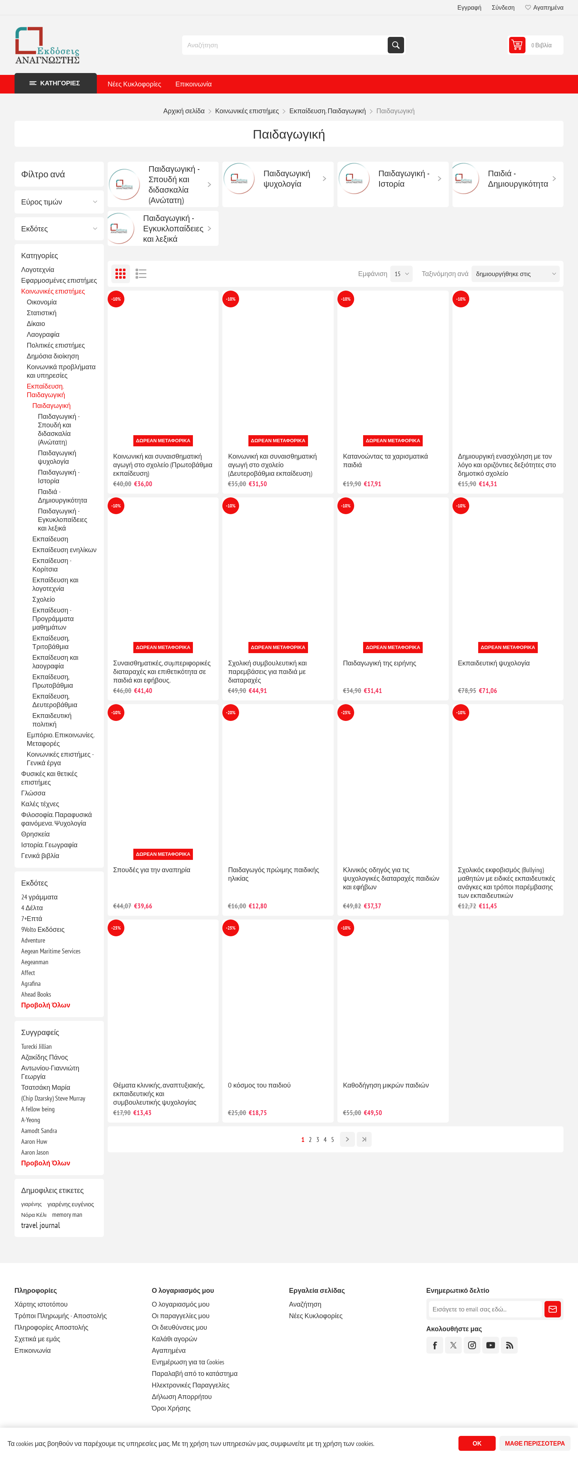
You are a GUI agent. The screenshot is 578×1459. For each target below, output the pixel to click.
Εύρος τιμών (41, 202)
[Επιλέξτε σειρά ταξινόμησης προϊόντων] (515, 274)
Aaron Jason (35, 1152)
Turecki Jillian (36, 1046)
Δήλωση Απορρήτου (182, 1396)
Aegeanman (34, 962)
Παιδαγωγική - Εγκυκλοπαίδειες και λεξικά (63, 519)
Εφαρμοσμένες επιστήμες (59, 280)
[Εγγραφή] (485, 1309)
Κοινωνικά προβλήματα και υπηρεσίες (61, 371)
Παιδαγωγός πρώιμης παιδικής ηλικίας (273, 874)
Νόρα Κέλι (34, 1214)
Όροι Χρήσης (171, 1408)
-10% (116, 299)
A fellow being (38, 1109)
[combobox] (286, 45)
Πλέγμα (120, 274)
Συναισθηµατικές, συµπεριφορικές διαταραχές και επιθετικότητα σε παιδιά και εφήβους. (162, 671)
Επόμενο (347, 1139)
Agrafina (31, 983)
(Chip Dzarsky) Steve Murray (53, 1098)
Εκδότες (34, 229)
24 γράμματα (39, 897)
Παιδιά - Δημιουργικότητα (62, 495)
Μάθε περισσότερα (535, 1443)
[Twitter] (453, 1345)
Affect (28, 972)
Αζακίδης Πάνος (44, 1057)
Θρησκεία (35, 834)
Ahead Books (36, 994)
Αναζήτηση (396, 45)
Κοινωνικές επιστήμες (53, 291)
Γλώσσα (33, 793)
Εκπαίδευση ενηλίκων (64, 549)
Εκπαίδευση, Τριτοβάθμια (50, 642)
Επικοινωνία (193, 84)
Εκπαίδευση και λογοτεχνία (55, 584)
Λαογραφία (43, 334)
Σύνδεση (503, 7)
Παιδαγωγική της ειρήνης (379, 663)
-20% (230, 712)
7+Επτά (31, 918)
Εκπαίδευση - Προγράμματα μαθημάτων (53, 619)
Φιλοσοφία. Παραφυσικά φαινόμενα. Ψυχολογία (56, 818)
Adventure (33, 940)
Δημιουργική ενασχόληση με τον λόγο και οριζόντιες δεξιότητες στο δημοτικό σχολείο (507, 465)
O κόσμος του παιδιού (259, 1085)
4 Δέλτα (32, 907)
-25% (345, 712)
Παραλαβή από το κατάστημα (195, 1373)
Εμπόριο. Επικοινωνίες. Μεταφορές (60, 739)
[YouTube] (490, 1345)
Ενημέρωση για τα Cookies (188, 1362)
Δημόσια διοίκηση (53, 356)
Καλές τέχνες (40, 804)
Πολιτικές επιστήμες (56, 345)
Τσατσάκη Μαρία (45, 1087)
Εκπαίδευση (50, 539)
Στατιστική (42, 312)
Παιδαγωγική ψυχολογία (57, 457)
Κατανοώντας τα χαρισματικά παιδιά (385, 460)
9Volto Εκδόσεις (43, 929)
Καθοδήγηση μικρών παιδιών (386, 1085)
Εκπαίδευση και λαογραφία (55, 661)
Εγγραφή (469, 7)
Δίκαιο (36, 323)
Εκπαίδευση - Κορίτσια (52, 564)
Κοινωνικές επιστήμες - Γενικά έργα (60, 758)
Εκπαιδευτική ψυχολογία (494, 663)
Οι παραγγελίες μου (180, 1315)
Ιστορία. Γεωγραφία (49, 845)
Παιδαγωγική (51, 405)
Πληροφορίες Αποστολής (51, 1327)
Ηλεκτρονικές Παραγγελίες (190, 1385)
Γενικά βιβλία (40, 855)
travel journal (40, 1225)
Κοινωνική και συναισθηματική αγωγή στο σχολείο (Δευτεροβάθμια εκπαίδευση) (272, 465)
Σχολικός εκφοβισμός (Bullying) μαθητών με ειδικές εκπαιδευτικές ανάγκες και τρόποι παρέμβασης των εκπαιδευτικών (506, 882)
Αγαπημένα (168, 1350)
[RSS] (509, 1345)
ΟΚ (477, 1443)
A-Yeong (30, 1119)
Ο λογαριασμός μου (180, 1304)
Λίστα (141, 274)
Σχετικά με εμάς (37, 1339)
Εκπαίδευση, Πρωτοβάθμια (52, 681)
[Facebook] (434, 1345)
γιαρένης (31, 1204)
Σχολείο (43, 599)
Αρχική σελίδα (184, 111)
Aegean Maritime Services (50, 951)
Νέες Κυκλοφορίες (134, 84)
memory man (67, 1214)
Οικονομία (42, 302)
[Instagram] (472, 1345)
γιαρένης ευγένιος (70, 1204)
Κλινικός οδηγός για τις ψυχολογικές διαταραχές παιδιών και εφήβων (391, 878)
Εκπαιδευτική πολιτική (52, 719)
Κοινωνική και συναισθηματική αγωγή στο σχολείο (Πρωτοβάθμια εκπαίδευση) (163, 465)
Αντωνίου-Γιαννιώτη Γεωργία (50, 1072)
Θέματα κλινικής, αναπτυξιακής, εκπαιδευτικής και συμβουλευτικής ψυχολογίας (158, 1094)
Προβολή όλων (45, 1005)
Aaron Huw (34, 1141)
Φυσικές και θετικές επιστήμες (49, 778)
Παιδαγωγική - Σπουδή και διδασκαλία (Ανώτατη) (58, 429)
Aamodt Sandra (39, 1130)
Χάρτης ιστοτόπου (41, 1304)
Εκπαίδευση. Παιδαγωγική (46, 390)
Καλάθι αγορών (174, 1339)
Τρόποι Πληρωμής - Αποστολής (61, 1315)
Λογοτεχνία (37, 269)
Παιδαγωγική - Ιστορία (58, 476)
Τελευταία (364, 1139)
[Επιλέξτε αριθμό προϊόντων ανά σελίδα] (401, 274)
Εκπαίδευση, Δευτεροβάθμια (54, 700)
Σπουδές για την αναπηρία (151, 869)
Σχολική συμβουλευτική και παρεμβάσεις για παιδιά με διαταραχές (267, 671)
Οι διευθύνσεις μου (179, 1327)
